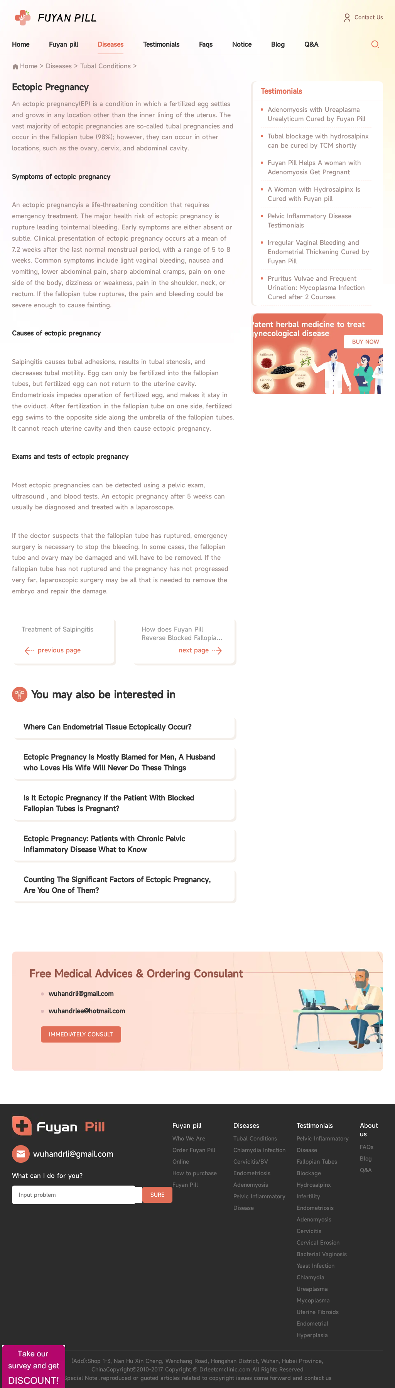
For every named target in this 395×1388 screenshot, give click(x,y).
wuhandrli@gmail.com (81, 993)
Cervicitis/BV (250, 1161)
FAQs (366, 1146)
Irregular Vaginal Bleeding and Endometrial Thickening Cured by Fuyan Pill (318, 251)
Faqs (206, 44)
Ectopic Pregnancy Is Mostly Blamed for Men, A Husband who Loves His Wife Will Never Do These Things (119, 762)
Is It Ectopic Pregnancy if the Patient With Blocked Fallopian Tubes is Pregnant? (109, 803)
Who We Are (188, 1138)
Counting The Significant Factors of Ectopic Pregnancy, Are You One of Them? (117, 885)
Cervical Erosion (318, 1242)
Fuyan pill (63, 44)
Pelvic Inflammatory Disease (259, 1202)
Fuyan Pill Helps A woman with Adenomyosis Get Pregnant (314, 167)
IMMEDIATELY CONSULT (81, 1034)
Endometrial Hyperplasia (312, 1329)
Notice (242, 44)
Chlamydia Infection (259, 1150)
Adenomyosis (250, 1184)
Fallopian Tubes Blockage (317, 1167)
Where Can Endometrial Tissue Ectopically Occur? (107, 726)
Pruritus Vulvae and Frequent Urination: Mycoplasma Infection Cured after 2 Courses (316, 287)
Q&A (311, 44)
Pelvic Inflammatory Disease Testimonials (309, 220)
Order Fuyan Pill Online (193, 1155)
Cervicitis (309, 1231)
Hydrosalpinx (314, 1184)
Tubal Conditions (105, 66)
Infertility (308, 1196)
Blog (278, 44)
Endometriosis (251, 1173)
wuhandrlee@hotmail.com (87, 1011)
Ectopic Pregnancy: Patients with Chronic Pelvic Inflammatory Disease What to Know (104, 844)
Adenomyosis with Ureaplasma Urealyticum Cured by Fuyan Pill (316, 114)
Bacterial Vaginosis (322, 1254)
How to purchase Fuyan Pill (194, 1178)
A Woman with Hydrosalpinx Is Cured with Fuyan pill (314, 194)
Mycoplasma (313, 1300)
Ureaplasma (312, 1288)
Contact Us (368, 17)
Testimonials (161, 44)
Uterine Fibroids (318, 1312)
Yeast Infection (315, 1265)
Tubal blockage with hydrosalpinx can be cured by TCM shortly (318, 141)
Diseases (110, 44)
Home (20, 44)
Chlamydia (310, 1277)
